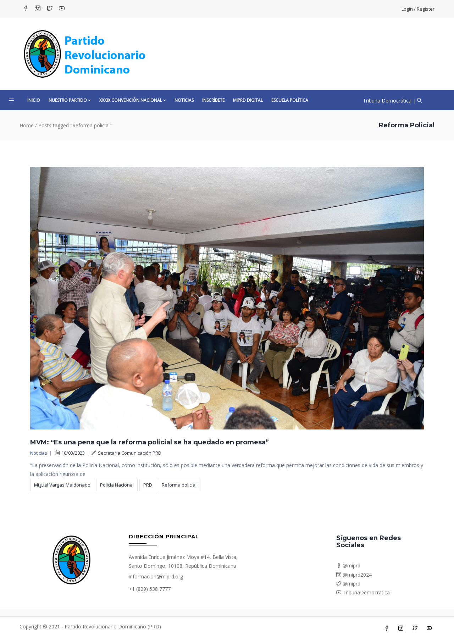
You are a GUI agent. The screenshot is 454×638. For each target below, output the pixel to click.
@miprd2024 (354, 574)
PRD (147, 485)
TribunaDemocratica (363, 592)
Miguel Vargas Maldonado (62, 485)
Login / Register (418, 9)
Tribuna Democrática (387, 100)
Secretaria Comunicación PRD (126, 453)
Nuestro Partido (70, 100)
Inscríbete (213, 100)
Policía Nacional (117, 485)
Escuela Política (289, 100)
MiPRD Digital (248, 100)
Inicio (33, 100)
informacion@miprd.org (156, 576)
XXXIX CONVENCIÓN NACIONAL (132, 100)
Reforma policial (179, 485)
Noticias (184, 100)
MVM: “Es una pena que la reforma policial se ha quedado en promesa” (149, 442)
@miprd (348, 565)
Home (27, 125)
